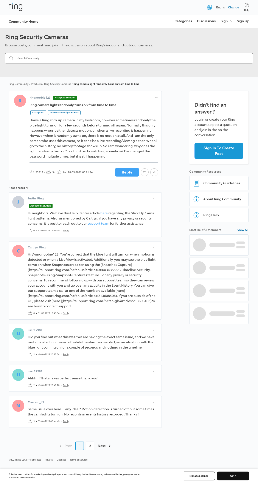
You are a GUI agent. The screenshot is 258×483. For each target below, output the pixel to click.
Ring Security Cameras (57, 84)
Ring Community (18, 84)
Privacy (49, 459)
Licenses (61, 459)
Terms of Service (78, 459)
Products (36, 84)
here (104, 213)
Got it (233, 476)
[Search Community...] (131, 58)
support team (98, 223)
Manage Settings (199, 476)
